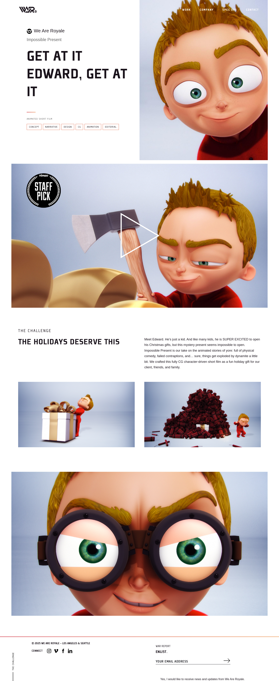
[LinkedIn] (70, 651)
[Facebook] (63, 651)
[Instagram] (49, 651)
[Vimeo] (56, 651)
